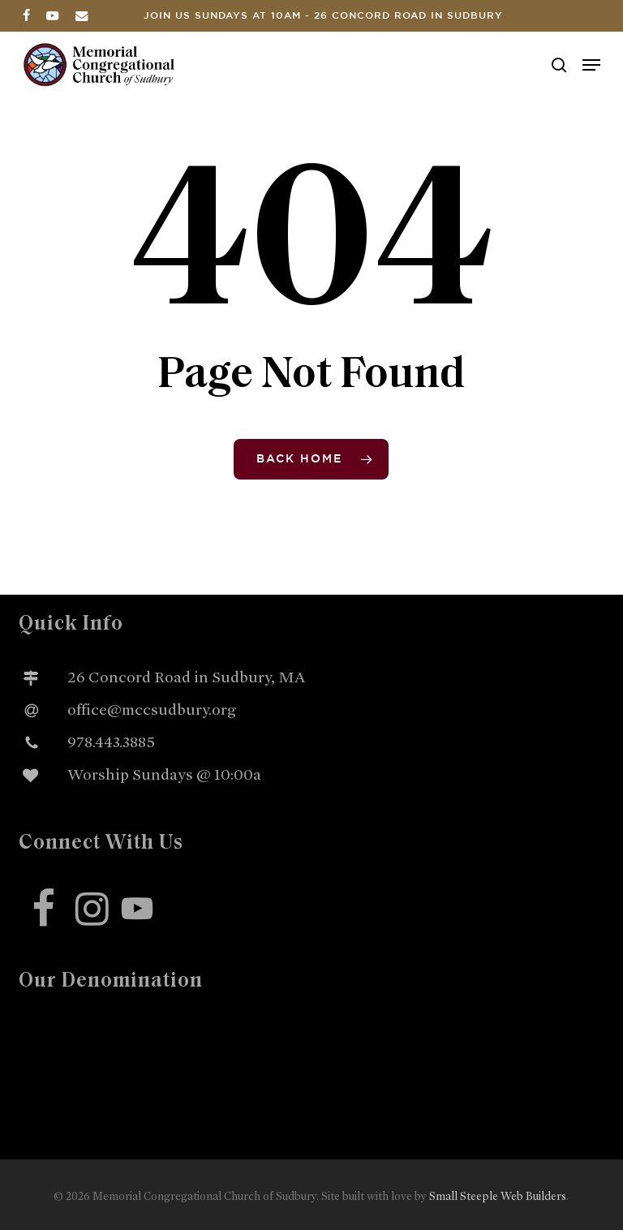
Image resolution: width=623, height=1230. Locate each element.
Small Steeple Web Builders (497, 1196)
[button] (591, 65)
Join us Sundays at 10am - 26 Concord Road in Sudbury (323, 15)
